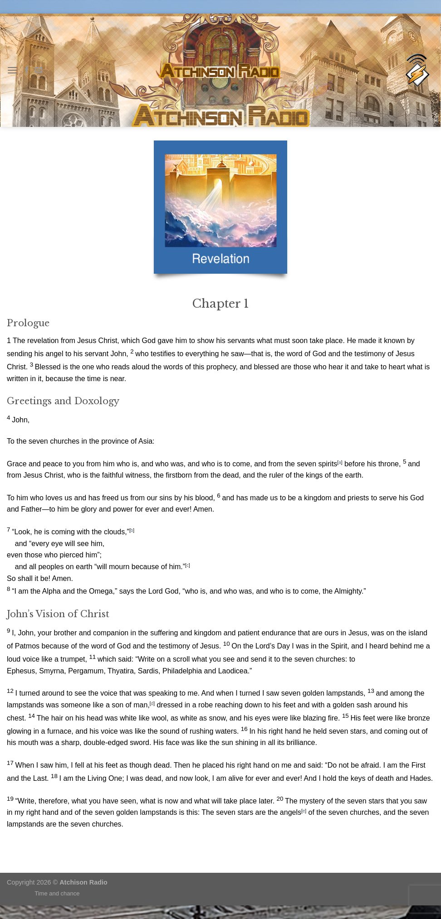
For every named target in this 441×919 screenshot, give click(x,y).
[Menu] (12, 70)
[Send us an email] (38, 70)
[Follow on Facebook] (26, 70)
